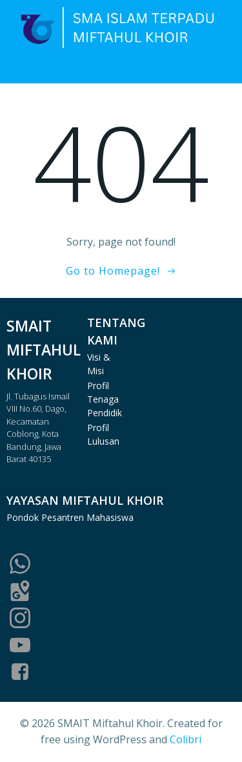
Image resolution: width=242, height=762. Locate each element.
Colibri (185, 739)
